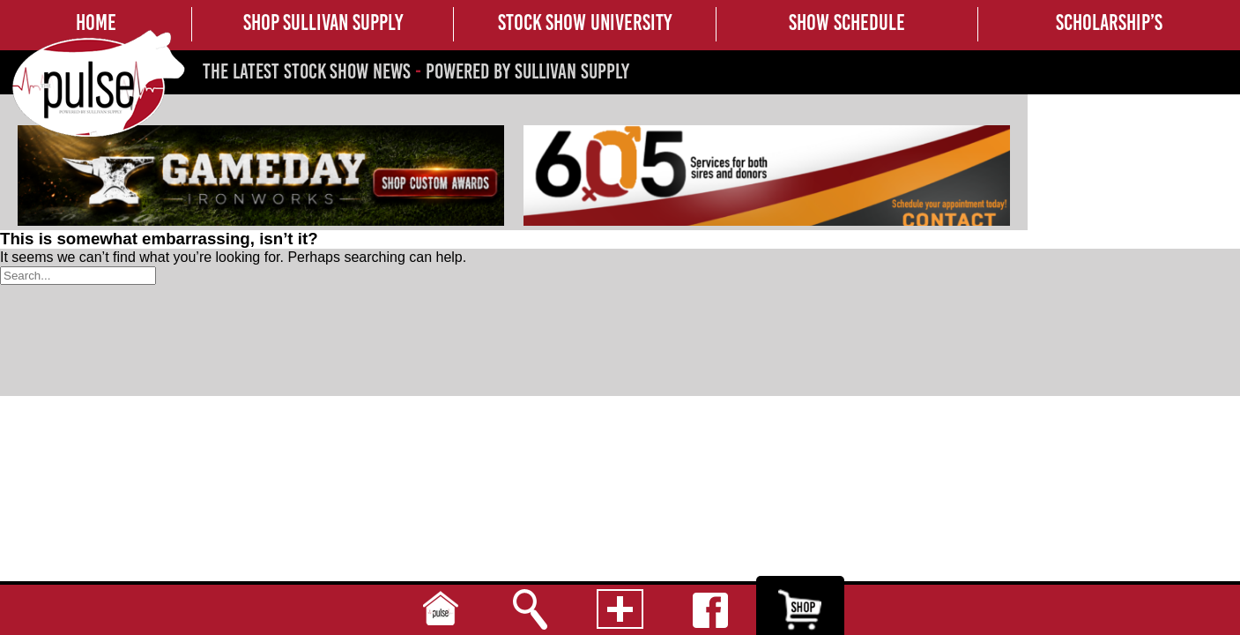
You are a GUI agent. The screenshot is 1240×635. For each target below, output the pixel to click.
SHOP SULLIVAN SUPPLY (323, 22)
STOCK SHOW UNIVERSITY (585, 22)
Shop (800, 610)
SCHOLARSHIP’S (1109, 22)
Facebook (710, 610)
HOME (96, 22)
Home (440, 610)
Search (530, 610)
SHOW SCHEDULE (847, 22)
